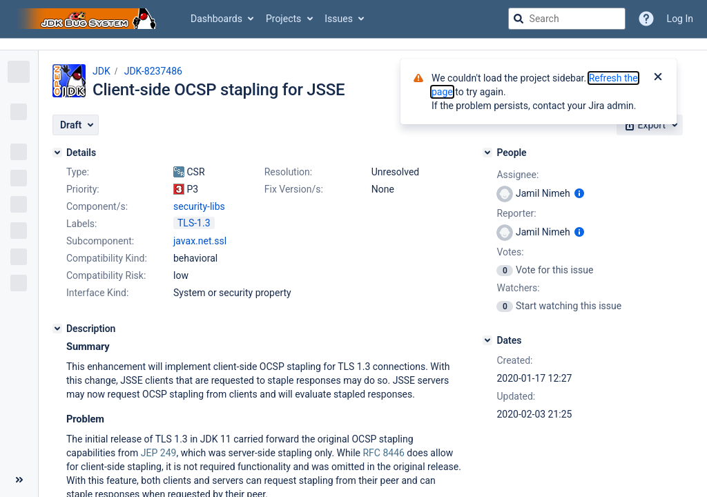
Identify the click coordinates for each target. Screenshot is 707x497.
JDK (101, 71)
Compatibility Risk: (106, 275)
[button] (75, 125)
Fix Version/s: (293, 189)
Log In (680, 18)
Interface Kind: (97, 292)
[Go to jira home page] (88, 18)
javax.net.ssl (199, 240)
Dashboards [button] (216, 18)
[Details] (57, 152)
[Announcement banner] (353, 44)
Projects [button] (283, 18)
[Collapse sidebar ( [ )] (19, 479)
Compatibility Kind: (106, 258)
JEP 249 (159, 452)
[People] (487, 152)
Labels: (81, 223)
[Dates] (487, 340)
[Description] (57, 328)
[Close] (658, 78)
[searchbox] (567, 19)
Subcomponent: (100, 240)
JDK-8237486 (153, 71)
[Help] (646, 19)
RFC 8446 (383, 452)
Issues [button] (339, 18)
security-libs (199, 206)
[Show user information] (579, 193)
